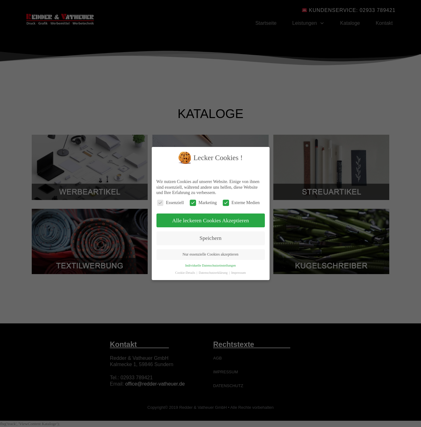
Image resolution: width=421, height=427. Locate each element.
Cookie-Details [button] (185, 272)
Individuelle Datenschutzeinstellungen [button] (210, 265)
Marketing (203, 203)
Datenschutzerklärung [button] (213, 272)
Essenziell (170, 203)
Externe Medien (241, 203)
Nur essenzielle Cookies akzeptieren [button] (210, 254)
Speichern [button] (210, 238)
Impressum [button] (238, 272)
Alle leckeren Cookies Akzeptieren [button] (210, 220)
